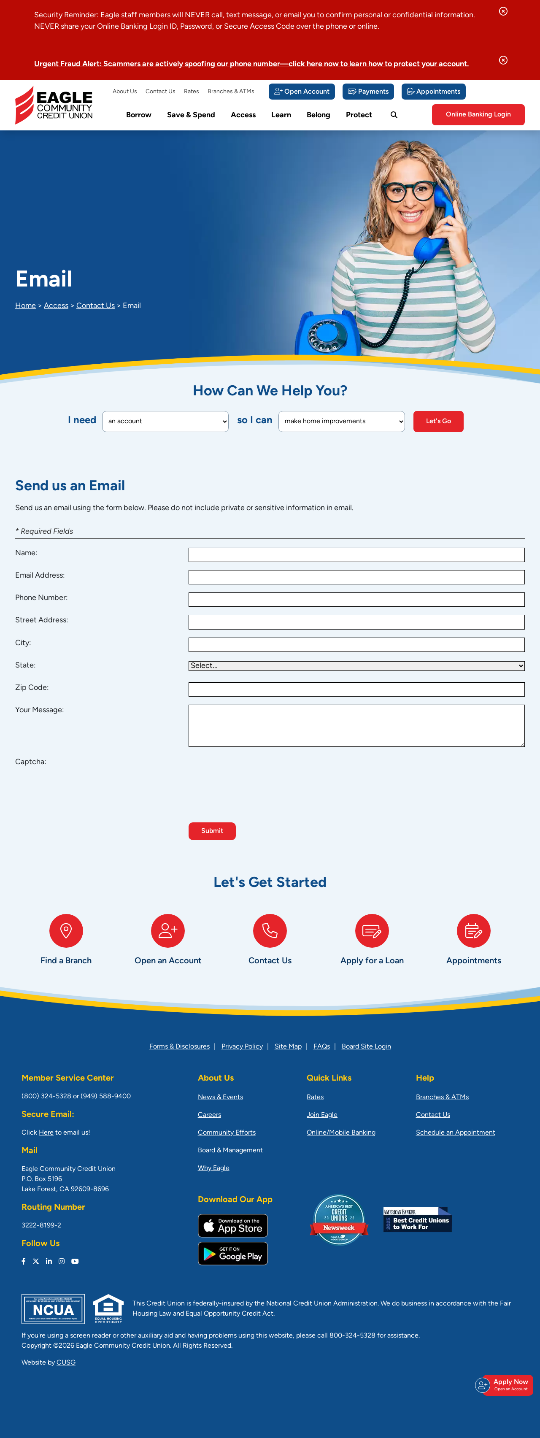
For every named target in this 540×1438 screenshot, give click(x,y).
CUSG (66, 1363)
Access (56, 306)
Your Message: (39, 710)
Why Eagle (214, 1168)
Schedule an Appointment (455, 1133)
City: (23, 643)
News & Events (220, 1097)
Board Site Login (366, 1046)
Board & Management (230, 1150)
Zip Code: (32, 688)
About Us (125, 92)
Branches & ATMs (231, 92)
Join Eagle (322, 1115)
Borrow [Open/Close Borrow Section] (138, 115)
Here (46, 1133)
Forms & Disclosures (179, 1046)
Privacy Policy (242, 1046)
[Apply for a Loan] (372, 948)
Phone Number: (41, 598)
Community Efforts (227, 1133)
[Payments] (368, 92)
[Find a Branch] (66, 948)
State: (25, 666)
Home (25, 306)
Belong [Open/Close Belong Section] (318, 115)
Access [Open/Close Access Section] (243, 115)
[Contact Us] (270, 948)
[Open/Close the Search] (394, 115)
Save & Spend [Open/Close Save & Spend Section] (191, 115)
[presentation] (253, 773)
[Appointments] (434, 92)
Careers (209, 1115)
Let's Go (438, 421)
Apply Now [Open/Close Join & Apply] (507, 1385)
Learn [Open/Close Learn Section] (281, 115)
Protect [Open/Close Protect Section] (359, 115)
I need (82, 421)
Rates (191, 92)
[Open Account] (302, 92)
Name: (26, 553)
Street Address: (41, 620)
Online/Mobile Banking (341, 1133)
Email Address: (40, 576)
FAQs (321, 1046)
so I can (255, 421)
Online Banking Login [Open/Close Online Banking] (478, 114)
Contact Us (161, 92)
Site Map (288, 1046)
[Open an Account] (168, 948)
